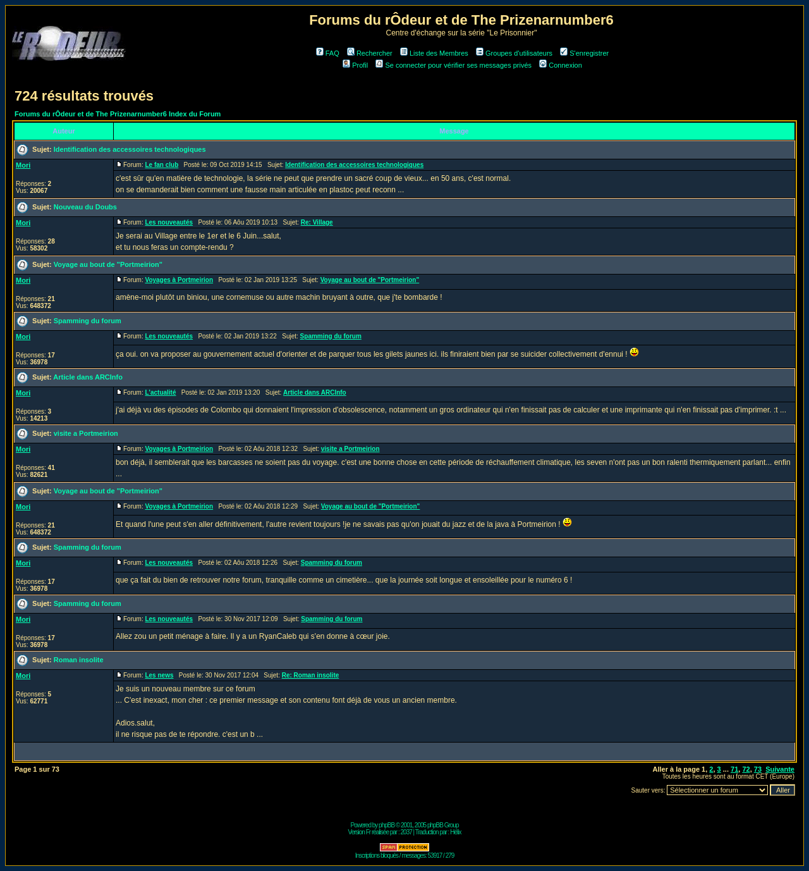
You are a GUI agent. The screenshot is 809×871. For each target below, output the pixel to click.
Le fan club (161, 164)
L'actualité (160, 392)
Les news (159, 675)
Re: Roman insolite (310, 675)
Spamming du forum (87, 320)
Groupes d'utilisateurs (514, 53)
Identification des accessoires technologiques (130, 149)
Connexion (560, 65)
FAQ (327, 53)
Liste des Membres (434, 53)
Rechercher (369, 53)
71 (734, 769)
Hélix (455, 832)
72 (746, 769)
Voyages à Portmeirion (179, 279)
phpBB (386, 825)
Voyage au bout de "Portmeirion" (108, 264)
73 (758, 769)
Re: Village (317, 222)
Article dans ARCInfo (88, 377)
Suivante (779, 769)
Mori (23, 165)
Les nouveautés (169, 222)
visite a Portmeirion (86, 433)
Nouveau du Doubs (85, 207)
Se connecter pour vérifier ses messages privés (453, 65)
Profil (355, 65)
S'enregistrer (584, 53)
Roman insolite (79, 660)
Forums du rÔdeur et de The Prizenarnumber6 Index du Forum (118, 114)
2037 (406, 832)
